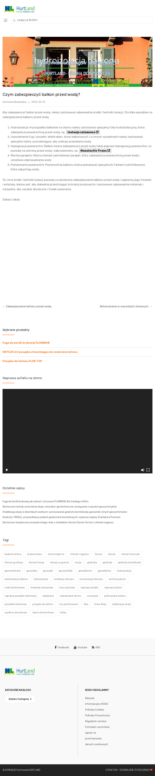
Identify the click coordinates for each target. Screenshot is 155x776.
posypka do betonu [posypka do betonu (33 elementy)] (42, 604)
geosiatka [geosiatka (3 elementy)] (31, 570)
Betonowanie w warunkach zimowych (126, 306)
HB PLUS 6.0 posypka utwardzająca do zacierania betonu (40, 351)
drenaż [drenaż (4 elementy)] (112, 554)
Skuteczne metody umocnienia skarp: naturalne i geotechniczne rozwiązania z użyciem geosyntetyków (60, 506)
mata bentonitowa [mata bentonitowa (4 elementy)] (15, 587)
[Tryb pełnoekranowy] (148, 470)
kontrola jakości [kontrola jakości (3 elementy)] (117, 579)
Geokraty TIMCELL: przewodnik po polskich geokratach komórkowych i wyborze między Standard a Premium (61, 517)
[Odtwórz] (7, 470)
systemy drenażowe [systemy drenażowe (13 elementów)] (16, 612)
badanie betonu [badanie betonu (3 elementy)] (13, 554)
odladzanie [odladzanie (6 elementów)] (48, 596)
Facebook (62, 647)
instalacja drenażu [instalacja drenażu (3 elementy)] (64, 579)
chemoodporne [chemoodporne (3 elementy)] (56, 554)
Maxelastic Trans (93, 150)
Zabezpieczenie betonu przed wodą (27, 306)
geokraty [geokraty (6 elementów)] (107, 562)
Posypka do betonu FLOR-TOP (22, 361)
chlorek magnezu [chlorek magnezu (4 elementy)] (79, 554)
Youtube (80, 647)
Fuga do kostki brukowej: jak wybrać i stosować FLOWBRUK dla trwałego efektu (45, 501)
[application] (77, 431)
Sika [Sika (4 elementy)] (86, 604)
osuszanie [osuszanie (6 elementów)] (92, 596)
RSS (96, 647)
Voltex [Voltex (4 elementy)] (63, 612)
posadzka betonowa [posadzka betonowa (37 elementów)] (16, 604)
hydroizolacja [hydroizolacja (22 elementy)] (124, 570)
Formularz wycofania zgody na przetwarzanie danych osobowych (97, 735)
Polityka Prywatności (97, 715)
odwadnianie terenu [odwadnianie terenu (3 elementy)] (70, 596)
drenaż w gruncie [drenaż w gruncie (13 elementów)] (59, 562)
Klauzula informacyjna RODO (96, 701)
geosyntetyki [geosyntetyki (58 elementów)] (66, 570)
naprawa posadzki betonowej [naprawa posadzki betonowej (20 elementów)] (20, 596)
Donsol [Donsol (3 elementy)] (98, 554)
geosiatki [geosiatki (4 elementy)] (48, 570)
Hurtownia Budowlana (14, 102)
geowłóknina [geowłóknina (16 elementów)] (85, 570)
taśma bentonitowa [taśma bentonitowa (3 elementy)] (43, 612)
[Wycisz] (142, 470)
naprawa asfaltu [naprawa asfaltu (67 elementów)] (89, 587)
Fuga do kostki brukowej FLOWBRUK (26, 342)
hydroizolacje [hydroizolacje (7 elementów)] (41, 579)
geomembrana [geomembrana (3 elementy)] (13, 570)
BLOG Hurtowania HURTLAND (25, 770)
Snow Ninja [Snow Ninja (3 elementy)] (100, 604)
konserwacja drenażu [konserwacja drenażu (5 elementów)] (91, 579)
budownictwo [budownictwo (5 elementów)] (34, 554)
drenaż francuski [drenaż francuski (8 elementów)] (130, 554)
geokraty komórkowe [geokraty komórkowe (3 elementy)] (129, 562)
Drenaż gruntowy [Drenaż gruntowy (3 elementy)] (14, 562)
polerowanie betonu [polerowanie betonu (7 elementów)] (115, 596)
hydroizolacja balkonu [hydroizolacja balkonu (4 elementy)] (16, 579)
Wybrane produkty (16, 329)
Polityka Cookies (94, 709)
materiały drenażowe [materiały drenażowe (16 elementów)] (41, 587)
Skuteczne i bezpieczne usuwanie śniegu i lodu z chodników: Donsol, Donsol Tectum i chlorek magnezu (58, 522)
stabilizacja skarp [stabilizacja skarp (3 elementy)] (121, 604)
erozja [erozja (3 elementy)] (78, 562)
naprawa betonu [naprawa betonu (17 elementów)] (113, 587)
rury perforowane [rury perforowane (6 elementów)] (68, 604)
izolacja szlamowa (81, 132)
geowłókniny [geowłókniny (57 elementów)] (104, 570)
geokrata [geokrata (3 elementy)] (92, 562)
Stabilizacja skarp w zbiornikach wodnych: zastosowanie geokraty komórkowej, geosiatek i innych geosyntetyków (65, 512)
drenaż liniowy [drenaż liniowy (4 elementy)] (36, 562)
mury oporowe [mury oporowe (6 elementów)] (67, 587)
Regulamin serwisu (96, 721)
